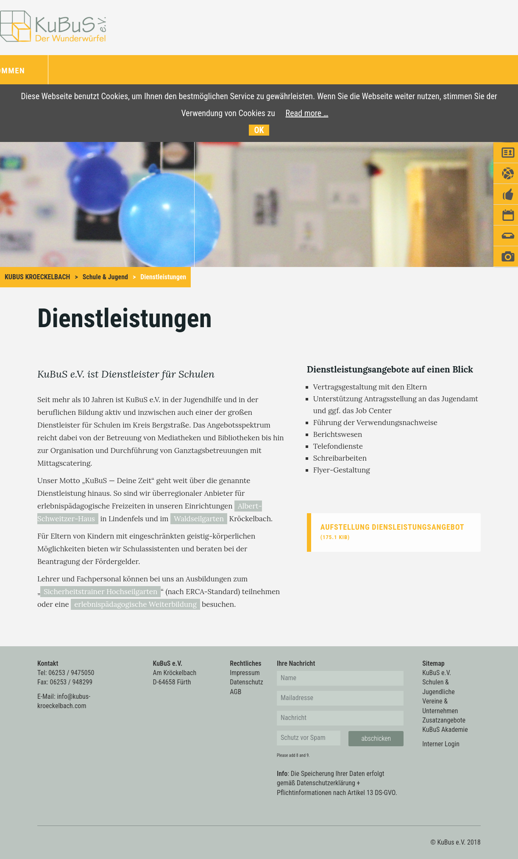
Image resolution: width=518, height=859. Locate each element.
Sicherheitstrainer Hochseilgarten (100, 591)
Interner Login (441, 744)
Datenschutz (246, 682)
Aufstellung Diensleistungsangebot (392, 532)
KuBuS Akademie (445, 730)
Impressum (245, 673)
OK (259, 130)
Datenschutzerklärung (326, 783)
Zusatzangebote (443, 720)
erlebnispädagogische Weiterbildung (135, 604)
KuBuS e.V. (436, 673)
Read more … (307, 113)
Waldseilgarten (199, 518)
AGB (235, 692)
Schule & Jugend (105, 277)
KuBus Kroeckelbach (37, 277)
